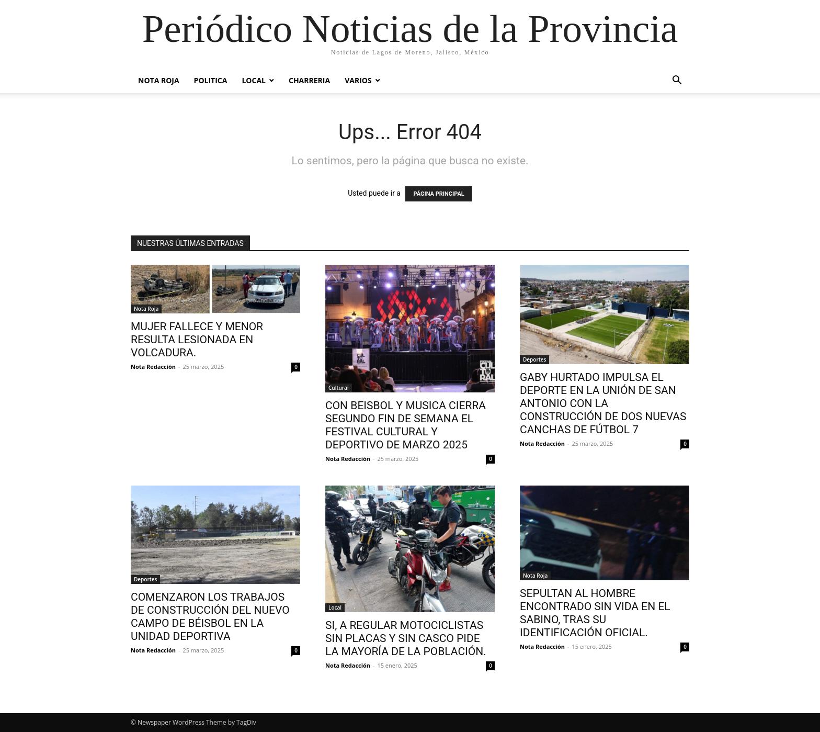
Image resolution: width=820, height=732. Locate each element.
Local (254, 80)
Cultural (338, 387)
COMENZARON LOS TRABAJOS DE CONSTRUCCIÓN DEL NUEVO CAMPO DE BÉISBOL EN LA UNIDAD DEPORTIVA (210, 617)
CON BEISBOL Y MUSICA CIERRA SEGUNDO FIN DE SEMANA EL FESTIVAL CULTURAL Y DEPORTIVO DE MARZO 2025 (405, 425)
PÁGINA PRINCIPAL (438, 193)
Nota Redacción (153, 366)
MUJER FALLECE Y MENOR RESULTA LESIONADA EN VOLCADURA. (197, 339)
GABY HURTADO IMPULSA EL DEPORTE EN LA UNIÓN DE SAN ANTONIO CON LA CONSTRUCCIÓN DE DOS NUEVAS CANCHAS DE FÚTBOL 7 (603, 403)
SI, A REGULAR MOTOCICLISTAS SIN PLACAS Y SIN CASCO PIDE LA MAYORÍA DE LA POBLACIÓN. (405, 638)
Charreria (309, 80)
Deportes (534, 359)
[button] (676, 81)
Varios (358, 80)
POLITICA (210, 80)
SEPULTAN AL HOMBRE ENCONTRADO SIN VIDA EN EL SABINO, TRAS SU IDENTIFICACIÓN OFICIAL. (595, 613)
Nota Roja (158, 80)
